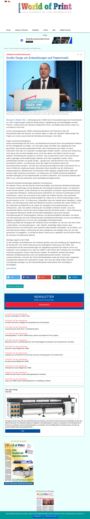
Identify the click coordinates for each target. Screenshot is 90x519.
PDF (22, 431)
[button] (13, 277)
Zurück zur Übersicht (15, 286)
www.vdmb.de (11, 268)
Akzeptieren (37, 516)
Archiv (45, 30)
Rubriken (35, 30)
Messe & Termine (21, 30)
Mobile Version (65, 30)
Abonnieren (44, 305)
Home (8, 30)
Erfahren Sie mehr (51, 516)
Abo (54, 30)
